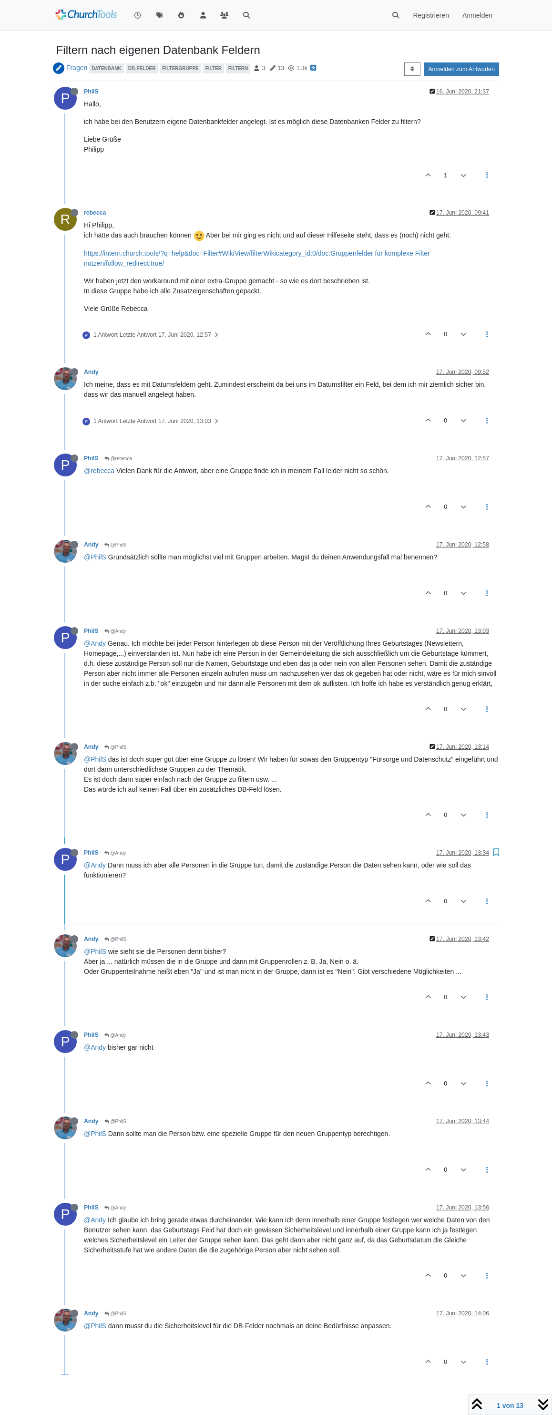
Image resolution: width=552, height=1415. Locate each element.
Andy (91, 372)
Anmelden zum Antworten (461, 69)
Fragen (76, 68)
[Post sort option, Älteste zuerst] (412, 69)
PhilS (91, 91)
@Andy (115, 631)
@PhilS (115, 544)
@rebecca (118, 458)
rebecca (95, 212)
